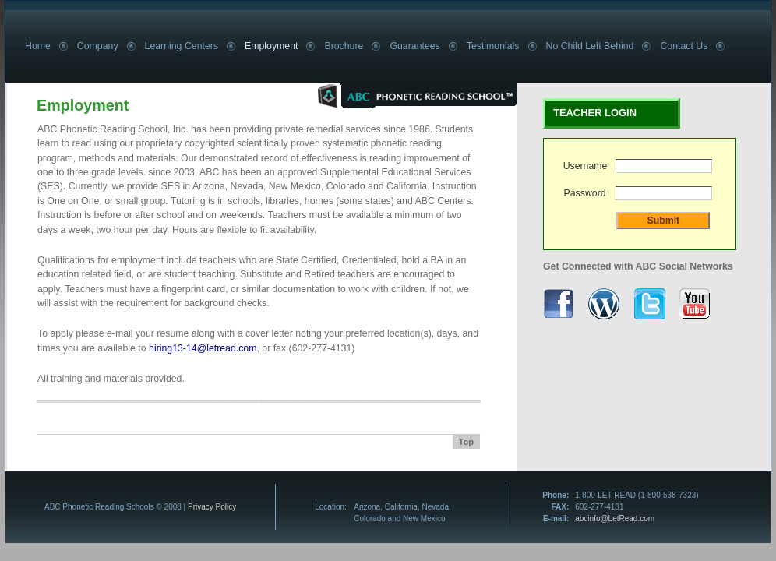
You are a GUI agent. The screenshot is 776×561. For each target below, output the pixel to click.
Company (97, 46)
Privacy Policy (212, 507)
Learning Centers (181, 46)
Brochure (343, 46)
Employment (271, 46)
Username (585, 166)
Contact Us (683, 46)
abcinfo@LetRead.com (614, 518)
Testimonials (493, 46)
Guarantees (414, 46)
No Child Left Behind (590, 46)
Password (585, 193)
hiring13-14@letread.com (202, 348)
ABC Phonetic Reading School (402, 95)
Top (466, 441)
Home (38, 46)
